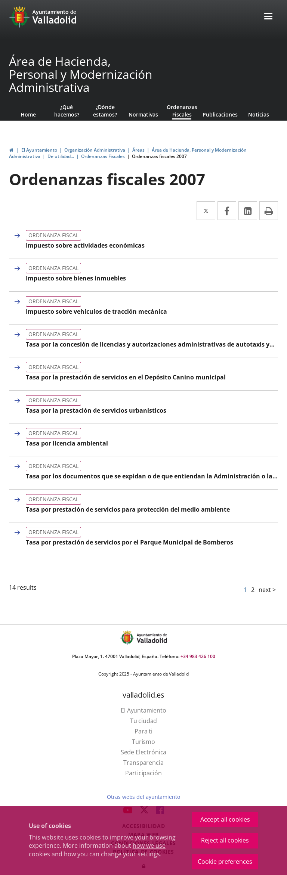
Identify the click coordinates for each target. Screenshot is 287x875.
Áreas (138, 150)
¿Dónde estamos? (105, 110)
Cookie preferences (225, 861)
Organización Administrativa (94, 150)
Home (28, 114)
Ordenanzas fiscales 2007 (159, 156)
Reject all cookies (225, 840)
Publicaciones (220, 114)
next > (267, 590)
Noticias (258, 114)
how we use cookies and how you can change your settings (97, 849)
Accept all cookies (225, 819)
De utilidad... (60, 156)
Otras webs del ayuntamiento (143, 796)
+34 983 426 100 (197, 656)
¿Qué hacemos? (66, 110)
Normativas (143, 114)
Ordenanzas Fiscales (182, 110)
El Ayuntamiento (39, 150)
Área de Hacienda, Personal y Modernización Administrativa (80, 74)
